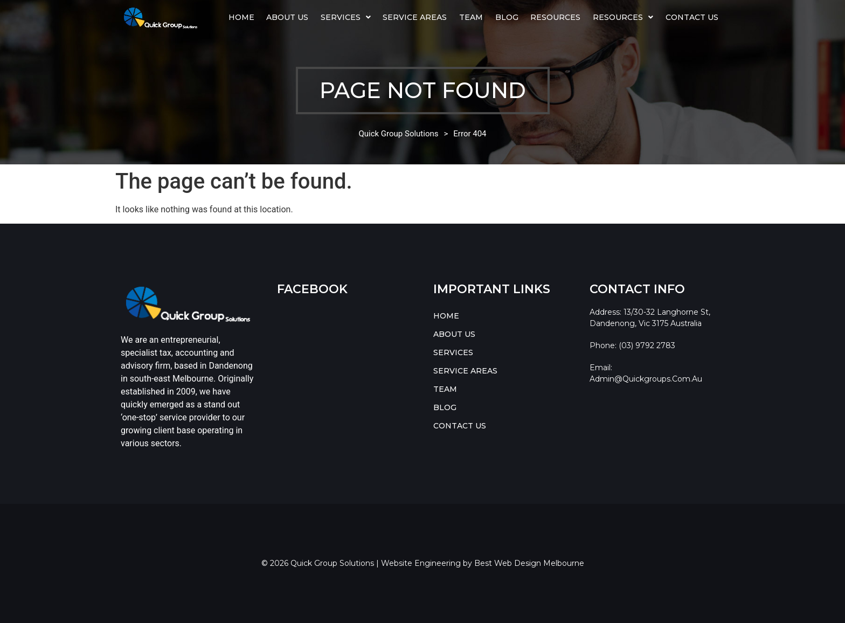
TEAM (471, 17)
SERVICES (346, 17)
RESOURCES (623, 17)
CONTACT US (692, 17)
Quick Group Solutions (398, 134)
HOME (241, 17)
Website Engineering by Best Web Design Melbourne (482, 563)
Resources (555, 17)
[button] (346, 17)
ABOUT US (287, 17)
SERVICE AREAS (415, 17)
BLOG (506, 17)
